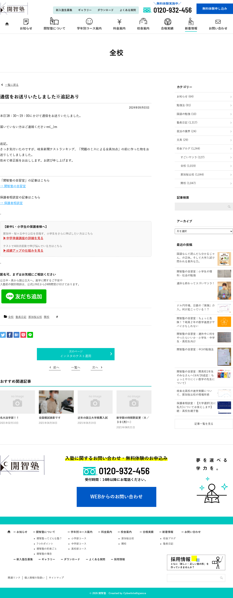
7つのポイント (45, 543)
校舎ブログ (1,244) (188, 148)
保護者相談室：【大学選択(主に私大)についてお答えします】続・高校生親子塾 (196, 407)
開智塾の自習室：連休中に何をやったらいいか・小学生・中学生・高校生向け (196, 338)
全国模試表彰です (50, 417)
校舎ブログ (169, 538)
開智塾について (54, 28)
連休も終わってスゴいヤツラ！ (196, 283)
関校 (46, 317)
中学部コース (78, 543)
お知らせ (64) (185, 96)
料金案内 (119, 28)
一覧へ (75, 367)
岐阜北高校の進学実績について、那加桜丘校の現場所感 (194, 393)
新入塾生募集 (64, 10)
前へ (56, 367)
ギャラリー (85, 10)
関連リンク (14, 577)
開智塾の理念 (44, 554)
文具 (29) (182, 139)
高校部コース (78, 549)
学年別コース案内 (89, 28)
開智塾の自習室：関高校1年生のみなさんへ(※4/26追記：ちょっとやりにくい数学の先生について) (196, 377)
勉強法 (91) (184, 105)
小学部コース (78, 538)
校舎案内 (143, 28)
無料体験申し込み (214, 8)
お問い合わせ (192, 532)
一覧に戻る (12, 85)
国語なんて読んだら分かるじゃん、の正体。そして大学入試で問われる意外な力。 (196, 257)
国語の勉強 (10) (186, 114)
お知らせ (26, 28)
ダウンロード (105, 10)
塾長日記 (21, 317)
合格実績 (167, 28)
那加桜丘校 (35, 317)
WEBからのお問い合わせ (116, 496)
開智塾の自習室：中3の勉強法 (195, 349)
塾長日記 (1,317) (187, 122)
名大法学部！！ (9, 417)
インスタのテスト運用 (75, 356)
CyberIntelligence (134, 593)
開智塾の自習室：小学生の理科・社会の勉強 (194, 273)
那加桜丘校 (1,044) (192, 174)
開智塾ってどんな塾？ (49, 538)
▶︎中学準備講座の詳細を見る (23, 238)
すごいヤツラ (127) (193, 157)
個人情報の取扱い (34, 577)
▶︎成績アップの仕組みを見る (23, 250)
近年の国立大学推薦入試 (93, 417)
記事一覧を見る (203, 423)
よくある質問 (128, 10)
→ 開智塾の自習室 (13, 186)
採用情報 (119, 559)
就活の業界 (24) (186, 131)
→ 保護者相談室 (11, 203)
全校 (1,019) (188, 166)
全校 (11, 317)
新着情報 (191, 28)
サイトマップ (56, 577)
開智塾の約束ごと (47, 549)
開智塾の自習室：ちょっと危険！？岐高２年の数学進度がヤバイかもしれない (196, 322)
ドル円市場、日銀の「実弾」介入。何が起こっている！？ (196, 307)
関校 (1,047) (188, 183)
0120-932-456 (124, 470)
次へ (95, 367)
